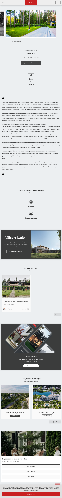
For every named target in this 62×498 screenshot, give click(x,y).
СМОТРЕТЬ (31, 84)
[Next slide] (50, 41)
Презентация (16, 41)
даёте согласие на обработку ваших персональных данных (19, 488)
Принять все (31, 494)
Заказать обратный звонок (31, 63)
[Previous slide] (46, 41)
